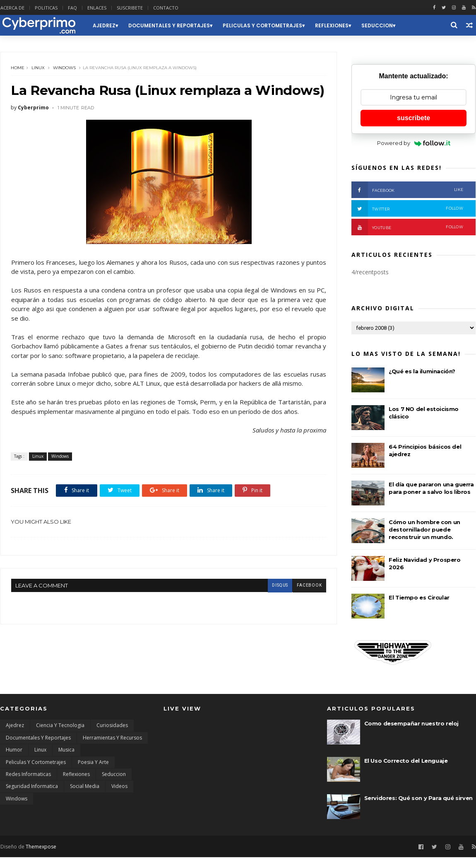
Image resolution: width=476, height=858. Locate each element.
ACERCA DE (12, 8)
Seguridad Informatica (32, 786)
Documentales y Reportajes (168, 25)
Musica (66, 750)
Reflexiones (331, 25)
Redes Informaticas (28, 774)
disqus (274, 602)
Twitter (408, 209)
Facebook (408, 190)
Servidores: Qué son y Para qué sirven (418, 798)
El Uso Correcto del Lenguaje (406, 761)
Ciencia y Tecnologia (60, 726)
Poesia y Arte (93, 762)
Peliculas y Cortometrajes (262, 25)
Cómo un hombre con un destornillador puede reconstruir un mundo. (425, 530)
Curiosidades (112, 726)
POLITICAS (45, 8)
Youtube (408, 227)
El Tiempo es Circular (419, 598)
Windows (64, 68)
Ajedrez (103, 25)
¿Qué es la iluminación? (422, 371)
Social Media (84, 786)
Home (17, 68)
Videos (119, 786)
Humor (14, 750)
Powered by (414, 143)
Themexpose (40, 847)
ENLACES (96, 8)
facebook (303, 602)
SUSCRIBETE (129, 8)
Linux (38, 68)
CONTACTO (165, 8)
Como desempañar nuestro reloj (411, 724)
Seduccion (376, 25)
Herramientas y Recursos (112, 738)
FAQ (72, 8)
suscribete (413, 118)
